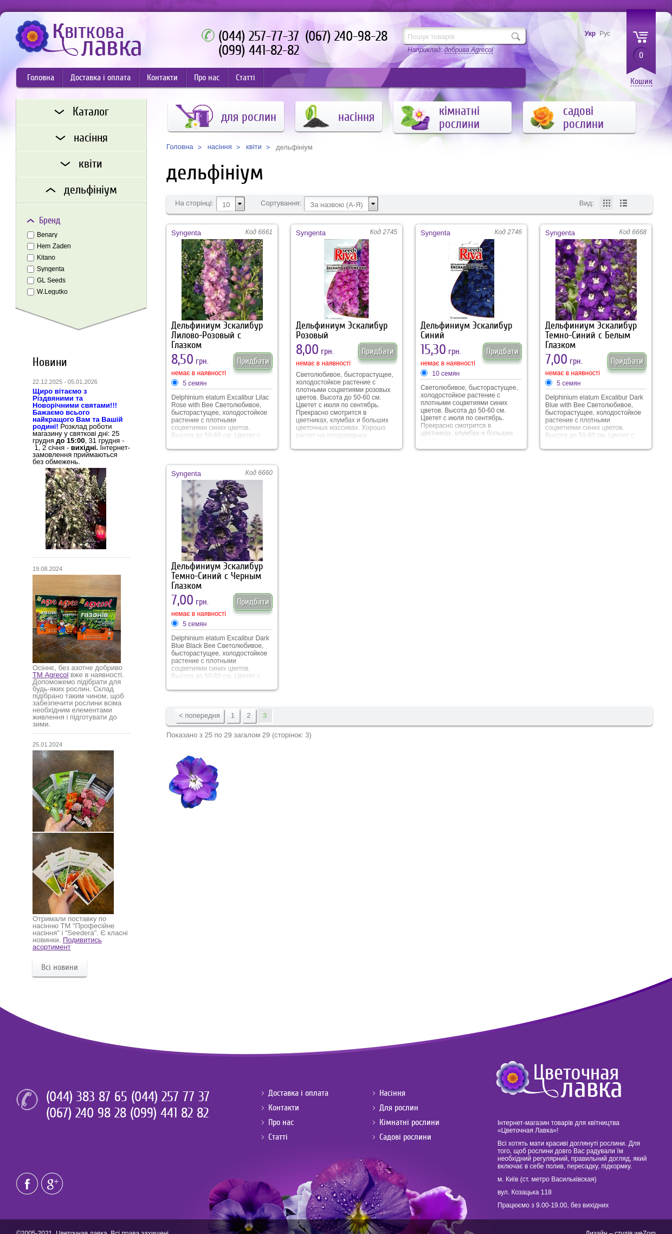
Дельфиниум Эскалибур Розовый (341, 330)
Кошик (641, 81)
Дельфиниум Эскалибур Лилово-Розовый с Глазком (217, 331)
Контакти (162, 77)
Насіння (392, 1093)
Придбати (253, 361)
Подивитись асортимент (67, 943)
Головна (40, 77)
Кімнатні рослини (409, 1122)
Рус (604, 33)
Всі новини (59, 967)
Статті (245, 77)
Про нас (206, 77)
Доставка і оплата (100, 77)
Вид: (586, 203)
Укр (590, 33)
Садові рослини (405, 1137)
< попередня (199, 715)
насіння (220, 147)
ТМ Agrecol (50, 675)
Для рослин (398, 1108)
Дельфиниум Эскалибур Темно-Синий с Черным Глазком (217, 572)
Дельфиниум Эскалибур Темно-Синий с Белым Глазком (591, 331)
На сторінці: (194, 203)
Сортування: (281, 203)
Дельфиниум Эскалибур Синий (466, 330)
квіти (254, 147)
